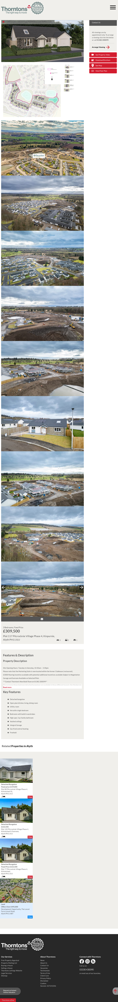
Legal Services (6, 973)
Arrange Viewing (98, 47)
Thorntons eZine (8, 1000)
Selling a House (6, 968)
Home (3, 22)
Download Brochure (103, 60)
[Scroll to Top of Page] (115, 991)
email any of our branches (90, 973)
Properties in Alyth (22, 746)
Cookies (43, 983)
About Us (43, 963)
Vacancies (44, 968)
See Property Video (103, 55)
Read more (7, 687)
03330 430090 (86, 969)
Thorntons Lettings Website (11, 971)
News (42, 960)
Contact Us (44, 965)
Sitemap (4, 976)
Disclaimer (44, 981)
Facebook (81, 961)
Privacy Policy (45, 978)
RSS (93, 961)
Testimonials (45, 971)
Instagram (87, 961)
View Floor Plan (101, 71)
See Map (99, 65)
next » (81, 587)
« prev (3, 587)
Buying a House (7, 965)
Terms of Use (45, 973)
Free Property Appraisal (10, 960)
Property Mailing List (9, 963)
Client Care (44, 976)
